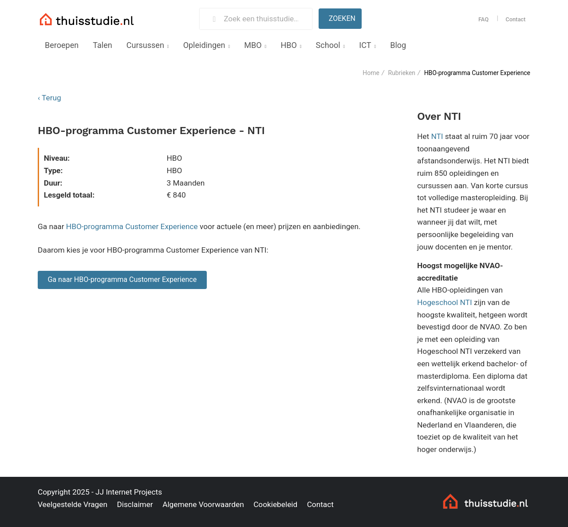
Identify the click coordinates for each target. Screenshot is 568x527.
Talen (102, 45)
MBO (252, 45)
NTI (437, 136)
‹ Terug (49, 97)
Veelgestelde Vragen (72, 504)
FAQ (483, 19)
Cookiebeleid (275, 504)
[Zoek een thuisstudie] (264, 18)
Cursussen (145, 45)
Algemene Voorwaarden (203, 504)
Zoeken (342, 18)
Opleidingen (204, 45)
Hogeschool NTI (444, 302)
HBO (288, 45)
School (328, 45)
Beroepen (62, 45)
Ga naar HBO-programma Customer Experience (122, 279)
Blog (398, 45)
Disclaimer (135, 504)
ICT (365, 45)
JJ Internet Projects (128, 491)
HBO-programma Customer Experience (132, 226)
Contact (515, 19)
